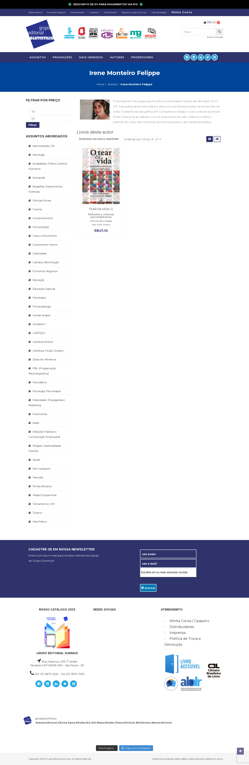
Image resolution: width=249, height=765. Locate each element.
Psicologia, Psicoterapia (47, 391)
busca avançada (215, 37)
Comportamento (43, 218)
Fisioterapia (39, 297)
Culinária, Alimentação (46, 262)
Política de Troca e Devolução (182, 641)
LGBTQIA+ (39, 333)
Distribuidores (77, 12)
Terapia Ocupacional (44, 495)
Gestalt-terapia (41, 315)
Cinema (37, 209)
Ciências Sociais (42, 200)
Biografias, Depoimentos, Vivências (46, 189)
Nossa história (35, 12)
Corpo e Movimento (45, 235)
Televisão (38, 477)
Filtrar (33, 125)
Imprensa (94, 12)
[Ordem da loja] (141, 139)
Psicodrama (40, 382)
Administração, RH (44, 146)
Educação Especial (44, 288)
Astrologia (39, 154)
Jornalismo (39, 324)
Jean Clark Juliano (101, 224)
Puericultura (40, 414)
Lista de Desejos (159, 12)
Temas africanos (42, 486)
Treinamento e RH (44, 504)
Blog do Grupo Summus (134, 12)
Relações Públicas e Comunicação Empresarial (44, 434)
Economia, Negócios (45, 271)
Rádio (36, 422)
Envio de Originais (56, 12)
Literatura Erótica (43, 341)
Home (100, 84)
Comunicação (41, 227)
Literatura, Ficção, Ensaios (48, 350)
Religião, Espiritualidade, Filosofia (45, 448)
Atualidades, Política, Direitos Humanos (48, 166)
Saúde (36, 459)
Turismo (37, 512)
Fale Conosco (110, 12)
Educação (38, 280)
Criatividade (40, 253)
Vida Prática (40, 521)
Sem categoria (41, 468)
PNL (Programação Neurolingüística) (42, 371)
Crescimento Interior (45, 244)
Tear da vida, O (101, 209)
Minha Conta (182, 12)
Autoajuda (39, 177)
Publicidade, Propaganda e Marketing (47, 403)
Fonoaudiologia (42, 306)
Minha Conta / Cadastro (189, 621)
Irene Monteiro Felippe (101, 221)
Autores (112, 84)
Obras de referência (44, 359)
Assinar (148, 588)
